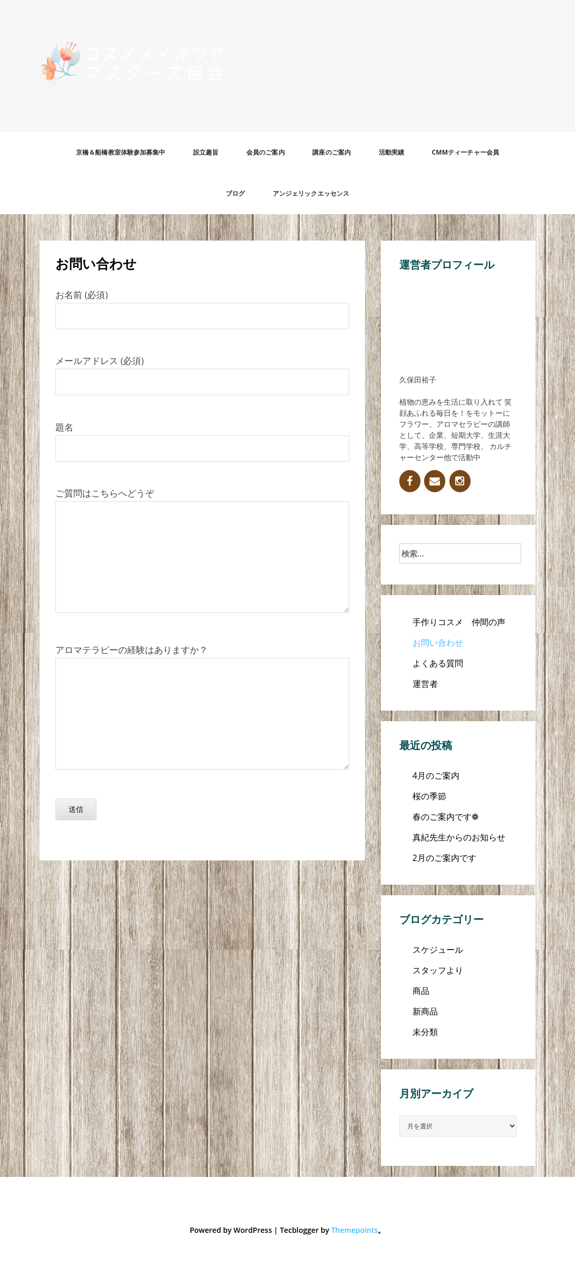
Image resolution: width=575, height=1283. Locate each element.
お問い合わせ (438, 642)
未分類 (425, 1032)
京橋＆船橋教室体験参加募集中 (120, 152)
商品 (421, 991)
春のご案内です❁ (445, 816)
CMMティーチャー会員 (465, 152)
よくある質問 (438, 663)
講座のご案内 (331, 152)
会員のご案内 (265, 152)
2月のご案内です (444, 858)
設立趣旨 (205, 152)
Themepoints (354, 1230)
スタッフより (438, 970)
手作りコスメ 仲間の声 (459, 622)
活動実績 (391, 152)
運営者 (425, 684)
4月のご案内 (436, 775)
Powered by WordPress (231, 1230)
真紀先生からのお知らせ (459, 837)
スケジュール (438, 949)
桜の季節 (429, 796)
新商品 (425, 1011)
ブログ (235, 193)
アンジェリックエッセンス (311, 193)
